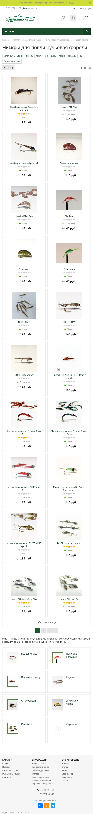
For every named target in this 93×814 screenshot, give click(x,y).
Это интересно (70, 753)
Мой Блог (66, 757)
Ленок (20, 56)
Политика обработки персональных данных (42, 775)
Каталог (7, 753)
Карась (62, 56)
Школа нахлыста (10, 764)
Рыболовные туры (11, 767)
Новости (6, 760)
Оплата (35, 767)
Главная (6, 757)
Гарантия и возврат (41, 771)
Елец (53, 56)
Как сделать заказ (40, 760)
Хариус (39, 56)
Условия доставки (40, 764)
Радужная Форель (11, 61)
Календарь (67, 771)
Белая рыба (9, 56)
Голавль (72, 56)
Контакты (6, 771)
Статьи (65, 760)
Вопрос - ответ (39, 757)
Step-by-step (67, 767)
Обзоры (65, 774)
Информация (39, 753)
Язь (80, 56)
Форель (29, 56)
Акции (64, 764)
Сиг (46, 56)
